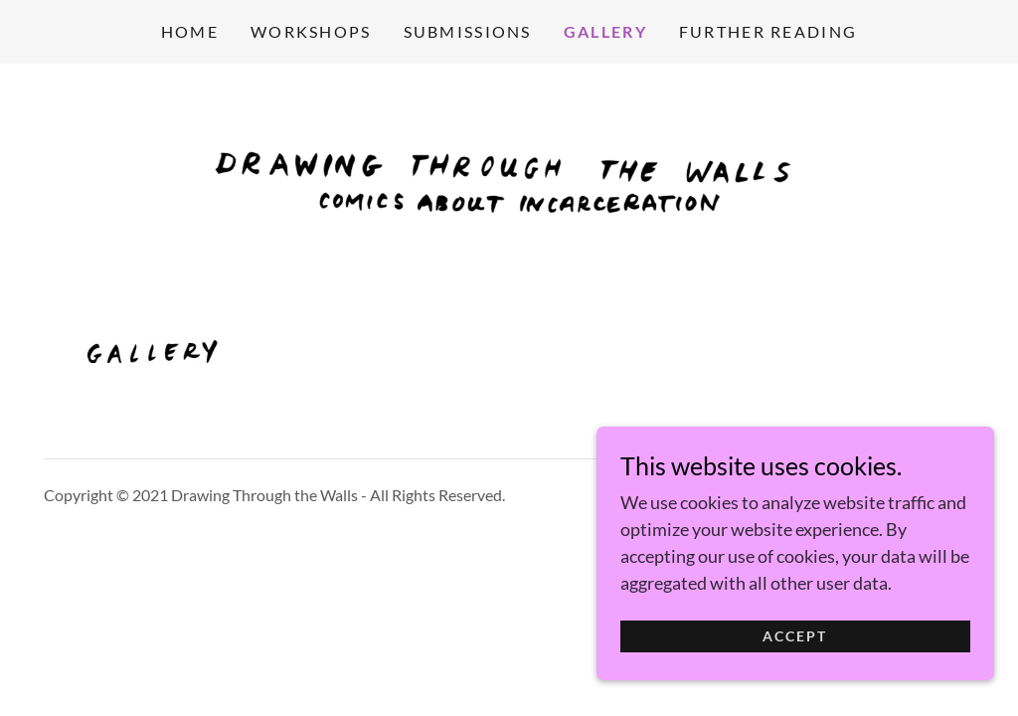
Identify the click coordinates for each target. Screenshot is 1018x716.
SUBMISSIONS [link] (468, 31)
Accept (795, 650)
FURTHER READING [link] (768, 31)
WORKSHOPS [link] (311, 31)
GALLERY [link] (605, 31)
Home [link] (190, 31)
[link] (509, 175)
